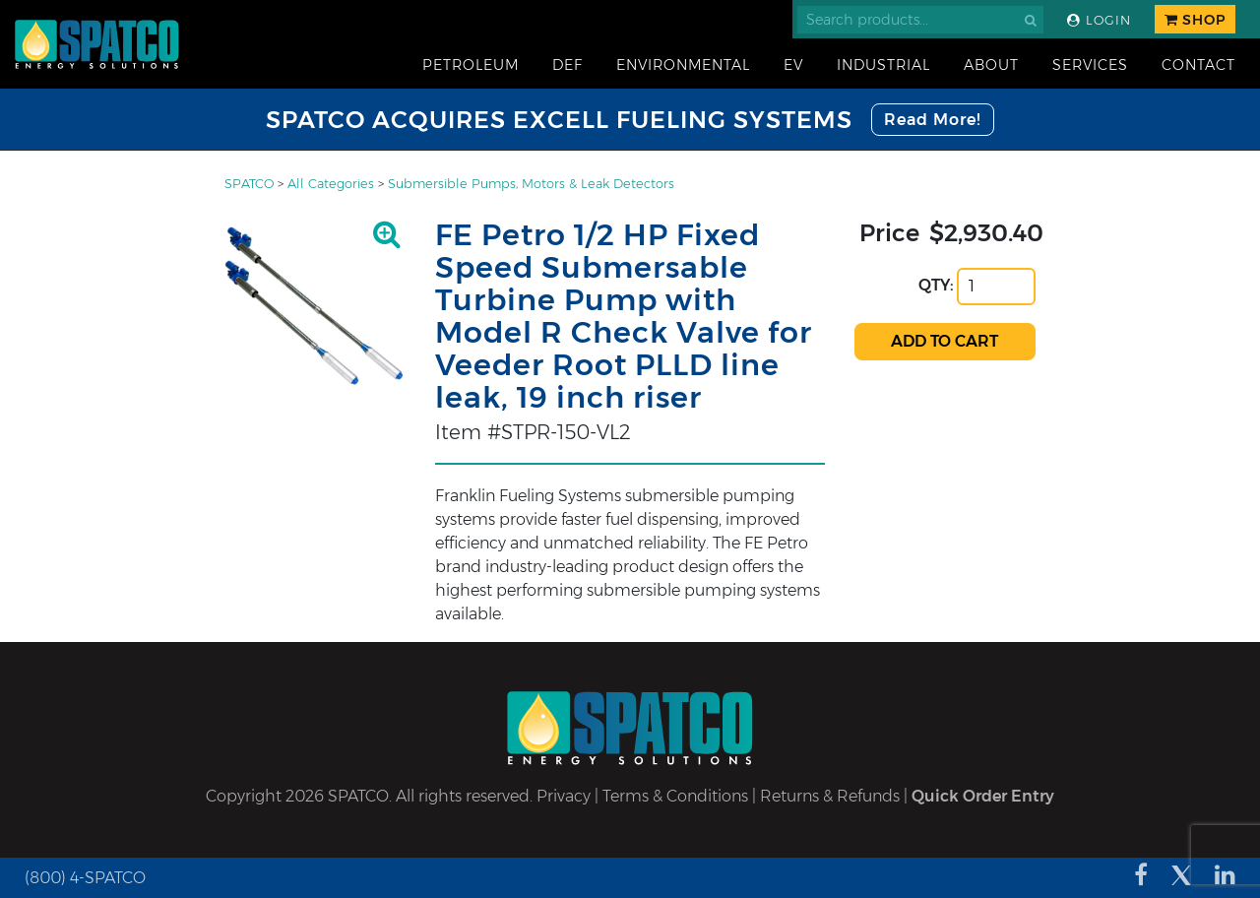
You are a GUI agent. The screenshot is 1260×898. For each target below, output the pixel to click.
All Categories (330, 183)
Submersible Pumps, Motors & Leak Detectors (531, 183)
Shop (1195, 20)
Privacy (563, 796)
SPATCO (249, 183)
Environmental (683, 65)
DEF (567, 65)
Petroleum (470, 65)
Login (1099, 20)
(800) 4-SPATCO (85, 877)
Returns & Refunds (830, 796)
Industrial (883, 65)
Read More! (932, 119)
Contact (1198, 65)
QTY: (936, 285)
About (991, 65)
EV (793, 65)
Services (1090, 65)
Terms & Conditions (675, 796)
